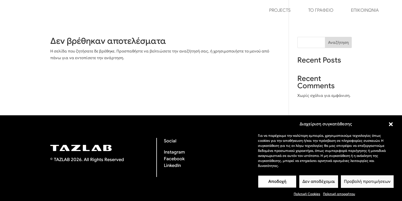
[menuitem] (390, 10)
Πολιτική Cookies (307, 196)
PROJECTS (280, 10)
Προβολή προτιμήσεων (367, 183)
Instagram (174, 152)
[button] (391, 127)
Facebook (174, 159)
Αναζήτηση (338, 42)
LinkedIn (172, 165)
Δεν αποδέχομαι (318, 183)
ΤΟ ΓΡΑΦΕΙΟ (320, 10)
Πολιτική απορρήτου (339, 196)
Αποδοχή (277, 183)
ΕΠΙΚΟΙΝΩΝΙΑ (365, 10)
